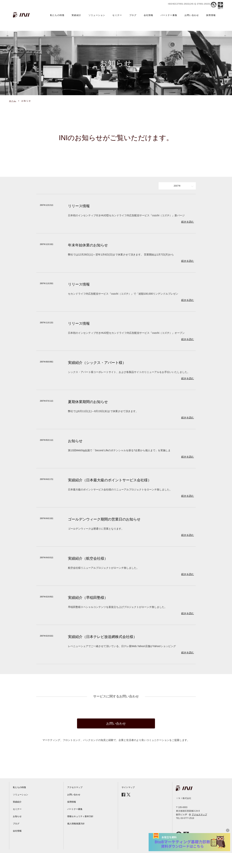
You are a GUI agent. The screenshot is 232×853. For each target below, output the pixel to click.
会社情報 (148, 15)
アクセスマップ (74, 787)
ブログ (132, 15)
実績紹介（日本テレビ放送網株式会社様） (102, 637)
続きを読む (187, 221)
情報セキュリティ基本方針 (80, 816)
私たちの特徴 (57, 15)
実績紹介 (76, 15)
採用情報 (211, 15)
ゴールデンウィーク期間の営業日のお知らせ (104, 519)
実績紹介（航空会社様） (88, 558)
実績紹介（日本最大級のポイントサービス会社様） (109, 480)
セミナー (117, 15)
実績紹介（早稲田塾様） (88, 598)
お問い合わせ (192, 15)
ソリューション (96, 15)
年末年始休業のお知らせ (88, 245)
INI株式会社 (22, 15)
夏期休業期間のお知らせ (88, 402)
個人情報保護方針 (76, 823)
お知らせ (75, 441)
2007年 (177, 186)
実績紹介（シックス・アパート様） (97, 363)
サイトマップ (128, 787)
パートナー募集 (169, 15)
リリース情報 (79, 206)
